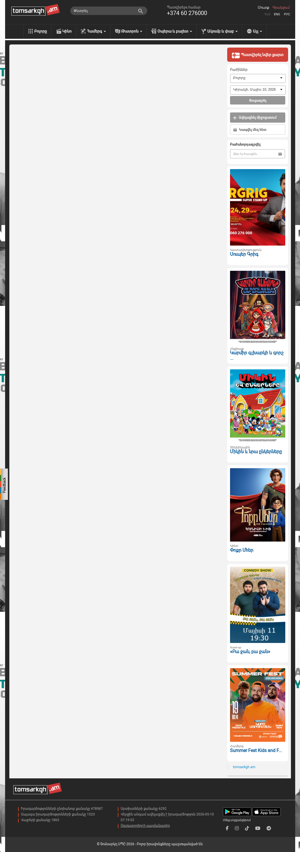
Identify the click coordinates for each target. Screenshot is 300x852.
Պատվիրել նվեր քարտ (257, 55)
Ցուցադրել (257, 101)
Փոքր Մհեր (241, 550)
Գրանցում (281, 7)
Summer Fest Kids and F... (256, 750)
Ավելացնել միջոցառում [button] (254, 118)
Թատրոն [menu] (131, 31)
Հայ (267, 14)
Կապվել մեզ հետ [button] (249, 130)
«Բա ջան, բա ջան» (250, 651)
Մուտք (263, 7)
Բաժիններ (239, 70)
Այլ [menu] (257, 31)
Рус (287, 14)
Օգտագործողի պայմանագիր (145, 826)
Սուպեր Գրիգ (244, 254)
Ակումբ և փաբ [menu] (222, 31)
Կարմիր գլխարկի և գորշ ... (257, 355)
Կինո (67, 31)
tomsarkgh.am (244, 767)
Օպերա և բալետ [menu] (175, 31)
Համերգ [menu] (96, 31)
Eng (277, 14)
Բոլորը (40, 31)
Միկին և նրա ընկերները (256, 451)
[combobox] (258, 78)
